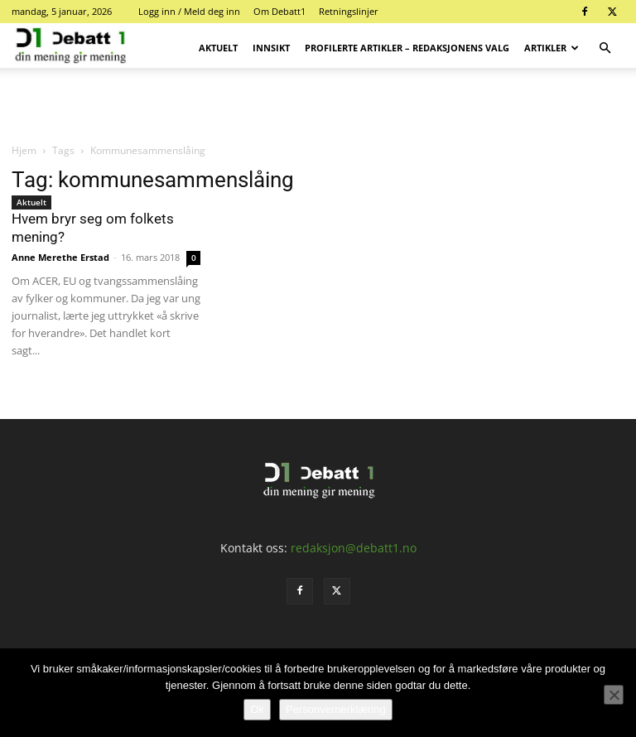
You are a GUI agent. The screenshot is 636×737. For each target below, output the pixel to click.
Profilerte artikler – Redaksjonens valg (407, 47)
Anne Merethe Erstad (60, 257)
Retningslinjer (348, 11)
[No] (614, 695)
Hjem (24, 150)
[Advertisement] (318, 104)
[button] (604, 48)
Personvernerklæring (336, 709)
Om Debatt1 (279, 11)
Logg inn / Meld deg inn (189, 11)
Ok (257, 709)
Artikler (551, 47)
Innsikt (271, 47)
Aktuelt (218, 47)
